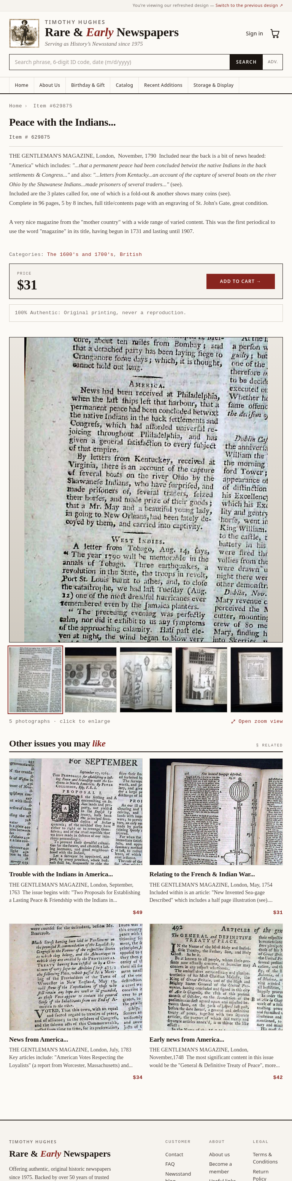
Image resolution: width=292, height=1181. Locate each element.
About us (219, 1154)
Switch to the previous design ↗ (249, 5)
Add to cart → (241, 281)
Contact (174, 1154)
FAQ (170, 1163)
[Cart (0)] (275, 33)
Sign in (254, 33)
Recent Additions (163, 85)
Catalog (124, 85)
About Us (50, 85)
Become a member (220, 1167)
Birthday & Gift (88, 85)
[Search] (246, 62)
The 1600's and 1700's (80, 254)
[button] (146, 489)
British (131, 254)
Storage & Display (213, 85)
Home (22, 85)
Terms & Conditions (265, 1158)
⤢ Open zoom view (257, 721)
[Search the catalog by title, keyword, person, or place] (120, 62)
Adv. (273, 61)
